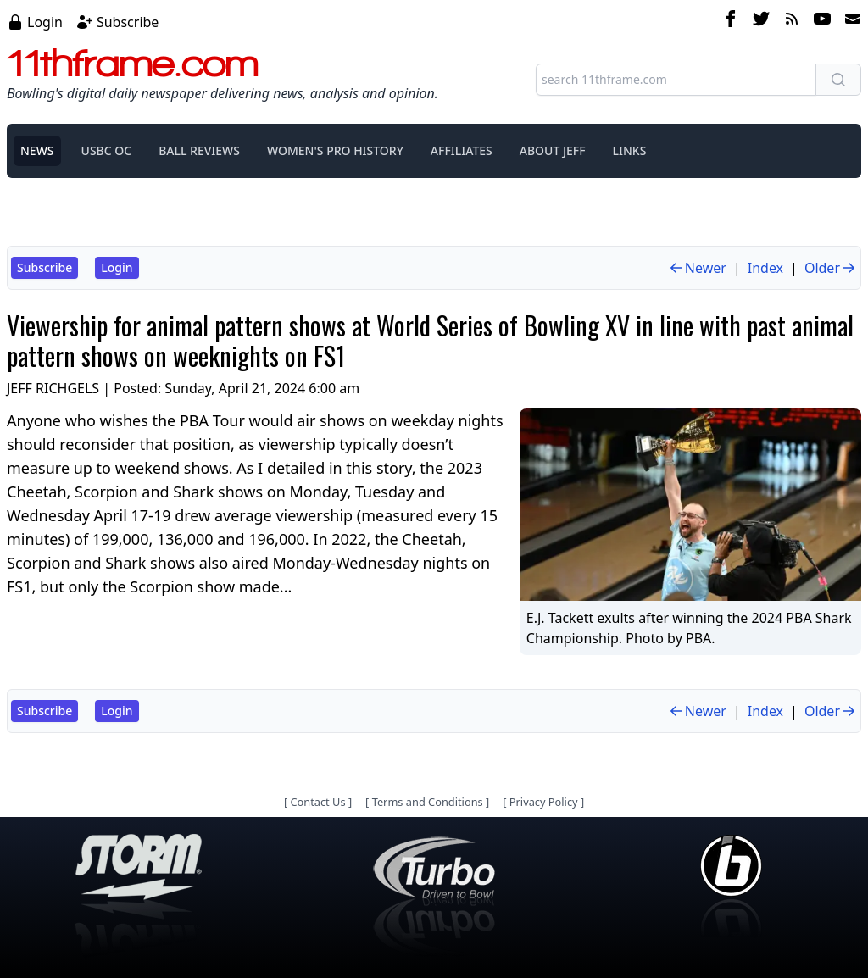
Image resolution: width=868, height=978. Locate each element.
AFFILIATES (461, 150)
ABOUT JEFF (553, 150)
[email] (849, 21)
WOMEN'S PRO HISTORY (335, 150)
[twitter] (761, 21)
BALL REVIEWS (199, 150)
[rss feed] (791, 21)
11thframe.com (133, 63)
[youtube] (822, 21)
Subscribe (128, 22)
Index (765, 267)
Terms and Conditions (427, 801)
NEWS (37, 150)
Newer (697, 267)
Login (45, 22)
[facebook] (730, 21)
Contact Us (317, 801)
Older (830, 267)
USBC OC (106, 150)
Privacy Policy (543, 801)
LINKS (630, 150)
